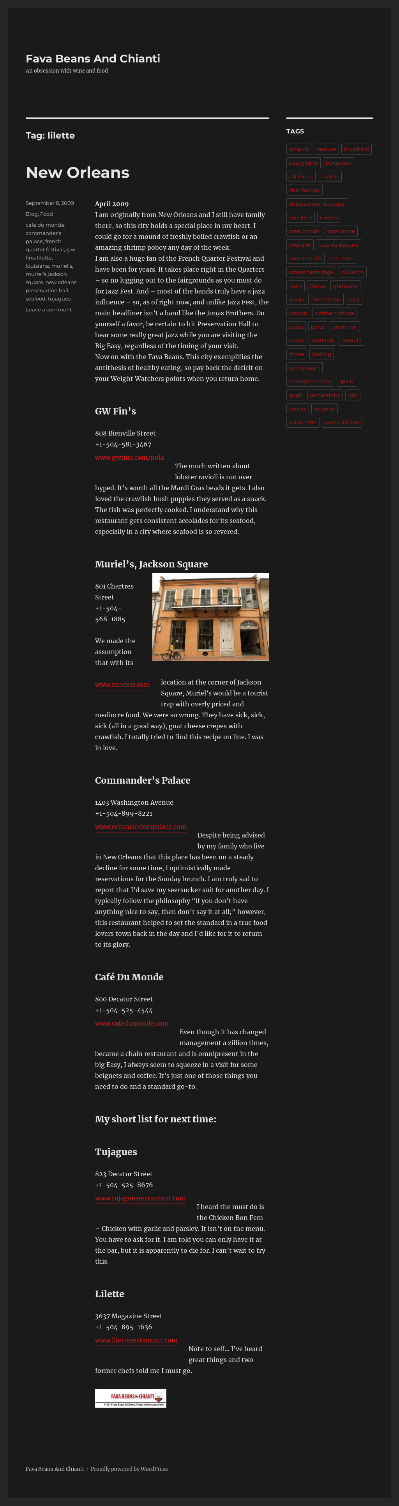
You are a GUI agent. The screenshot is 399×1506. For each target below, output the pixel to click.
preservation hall (47, 290)
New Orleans (77, 172)
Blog (32, 214)
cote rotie (341, 258)
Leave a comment (49, 309)
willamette (303, 422)
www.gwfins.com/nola (129, 457)
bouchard (356, 149)
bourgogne (303, 163)
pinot (318, 327)
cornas (328, 217)
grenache (345, 286)
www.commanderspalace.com (141, 826)
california (301, 176)
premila (351, 340)
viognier (324, 408)
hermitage (327, 299)
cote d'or (300, 245)
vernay (297, 408)
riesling (321, 354)
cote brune (341, 231)
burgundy (338, 163)
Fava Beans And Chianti (93, 58)
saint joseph (304, 367)
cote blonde (304, 231)
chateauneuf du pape (316, 204)
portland (322, 340)
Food (46, 214)
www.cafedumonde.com (132, 1023)
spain (346, 381)
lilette (44, 257)
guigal (297, 299)
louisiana (37, 266)
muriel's (61, 266)
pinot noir (344, 327)
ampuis (299, 149)
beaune (326, 149)
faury (295, 286)
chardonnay (304, 190)
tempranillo (325, 395)
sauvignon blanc (310, 381)
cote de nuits (305, 258)
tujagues (59, 298)
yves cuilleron (342, 422)
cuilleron (352, 272)
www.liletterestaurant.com (136, 1340)
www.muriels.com (122, 684)
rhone (296, 354)
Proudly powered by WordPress (129, 1469)
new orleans (61, 282)
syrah (295, 395)
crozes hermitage (311, 272)
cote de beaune (338, 245)
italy (354, 299)
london (298, 313)
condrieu (300, 217)
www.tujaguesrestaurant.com (140, 1198)
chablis (330, 176)
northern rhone (334, 313)
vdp (353, 395)
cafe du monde (45, 225)
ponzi (296, 340)
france (317, 286)
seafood (36, 298)
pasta (296, 327)
